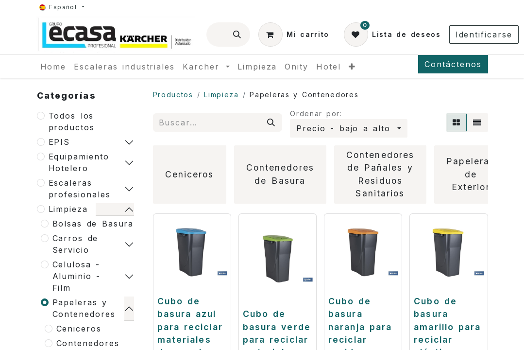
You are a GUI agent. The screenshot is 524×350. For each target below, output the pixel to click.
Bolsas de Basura (93, 223)
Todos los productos (72, 121)
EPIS (59, 142)
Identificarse (484, 34)
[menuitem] (53, 66)
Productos (173, 94)
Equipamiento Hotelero (79, 162)
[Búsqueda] (237, 34)
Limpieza (68, 209)
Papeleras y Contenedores (84, 308)
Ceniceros (78, 328)
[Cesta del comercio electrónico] (294, 34)
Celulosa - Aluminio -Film (76, 276)
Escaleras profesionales (80, 188)
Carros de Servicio (75, 244)
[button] (348, 128)
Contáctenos (452, 64)
